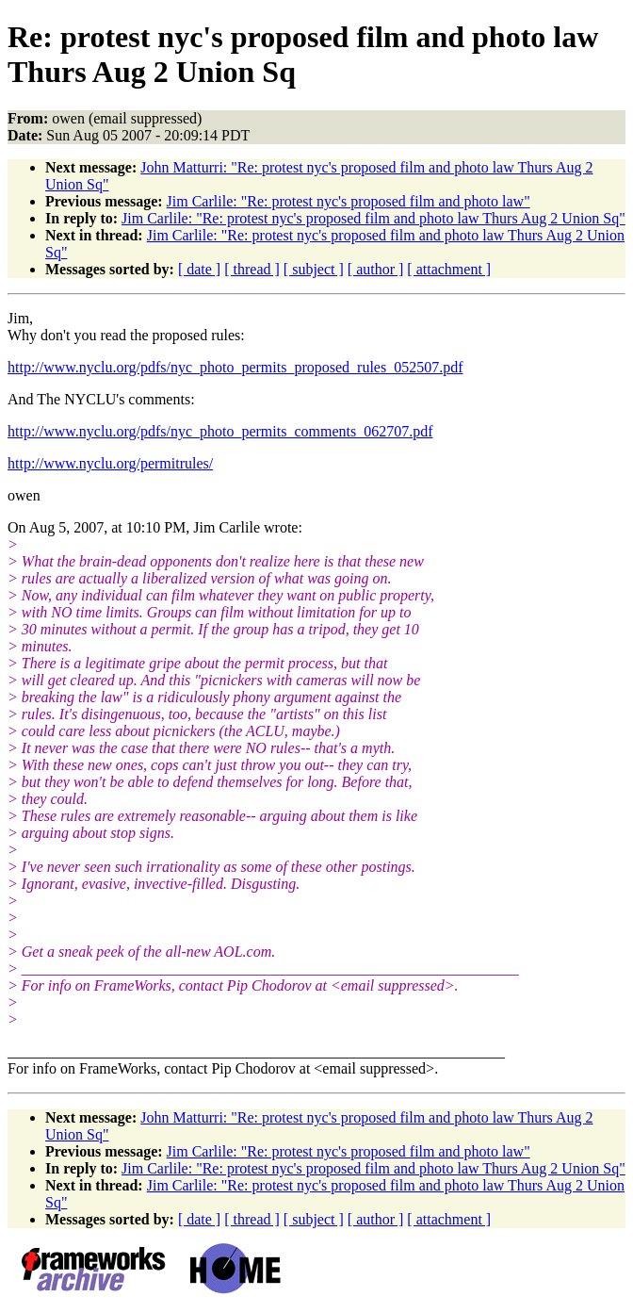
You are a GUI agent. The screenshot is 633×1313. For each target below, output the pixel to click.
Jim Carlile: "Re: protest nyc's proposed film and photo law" (348, 201)
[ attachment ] (449, 269)
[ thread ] (252, 269)
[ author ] (376, 269)
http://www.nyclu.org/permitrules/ (110, 463)
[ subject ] (314, 269)
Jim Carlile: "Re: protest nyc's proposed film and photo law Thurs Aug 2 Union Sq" (373, 218)
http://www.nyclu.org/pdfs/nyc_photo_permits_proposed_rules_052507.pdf (235, 367)
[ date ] (199, 269)
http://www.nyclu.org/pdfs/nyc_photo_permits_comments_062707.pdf (220, 431)
